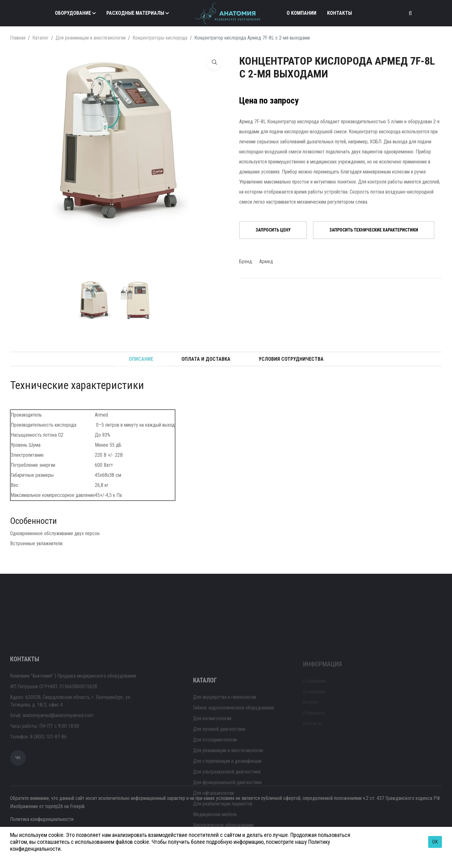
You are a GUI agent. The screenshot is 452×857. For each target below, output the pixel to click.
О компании (301, 13)
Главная (17, 38)
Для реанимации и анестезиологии (91, 38)
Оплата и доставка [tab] (205, 359)
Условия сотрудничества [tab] (291, 359)
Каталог (40, 38)
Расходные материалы (135, 13)
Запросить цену (273, 229)
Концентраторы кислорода (159, 38)
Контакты (339, 13)
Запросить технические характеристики (373, 229)
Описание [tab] (141, 359)
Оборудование (73, 13)
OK (435, 842)
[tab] (93, 300)
